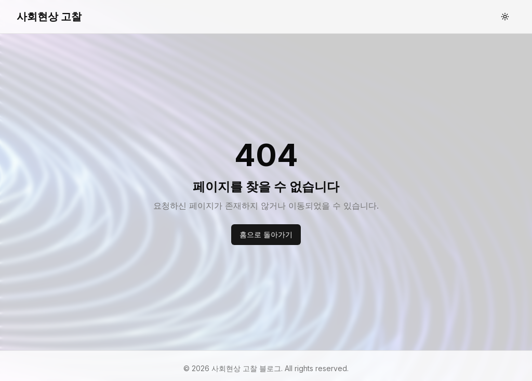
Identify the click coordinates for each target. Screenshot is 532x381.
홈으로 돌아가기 (266, 234)
